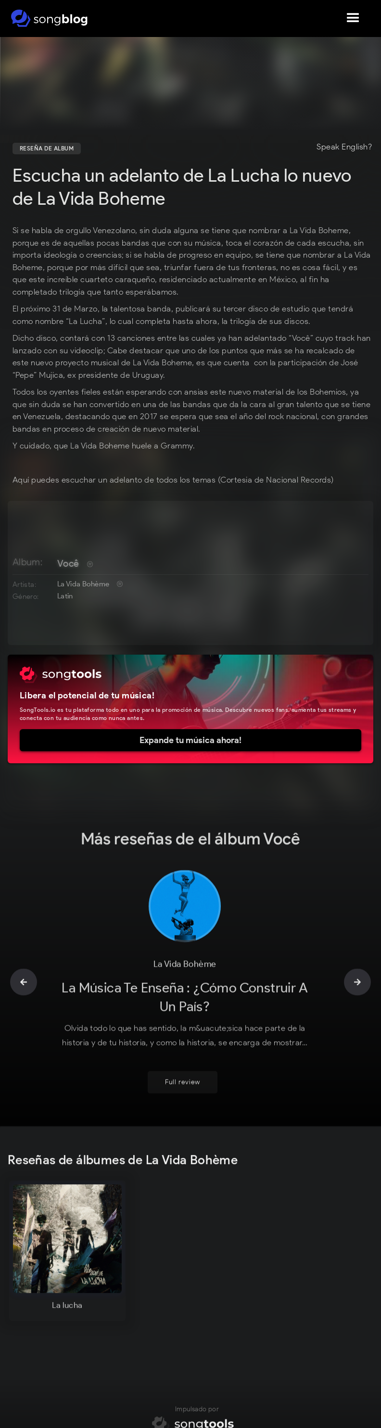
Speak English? (344, 147)
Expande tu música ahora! (190, 740)
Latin (65, 596)
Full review (182, 1089)
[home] (49, 18)
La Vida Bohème (83, 584)
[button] (353, 18)
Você (68, 563)
